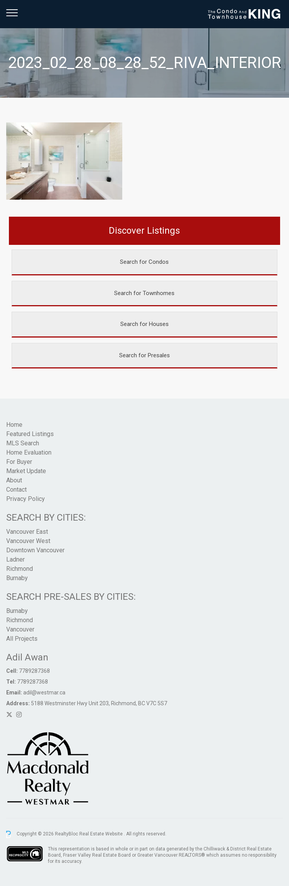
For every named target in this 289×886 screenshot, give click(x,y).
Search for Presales (144, 355)
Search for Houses (144, 324)
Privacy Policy (25, 498)
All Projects (22, 638)
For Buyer (19, 461)
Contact (16, 489)
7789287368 (34, 671)
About (14, 480)
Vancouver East (27, 531)
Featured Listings (30, 434)
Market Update (26, 471)
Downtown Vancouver (35, 550)
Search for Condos (144, 261)
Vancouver (20, 629)
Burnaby (17, 578)
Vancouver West (28, 541)
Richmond (19, 568)
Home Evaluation (28, 452)
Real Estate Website (101, 834)
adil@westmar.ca (44, 692)
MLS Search (22, 443)
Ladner (15, 559)
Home (14, 424)
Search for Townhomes (144, 293)
